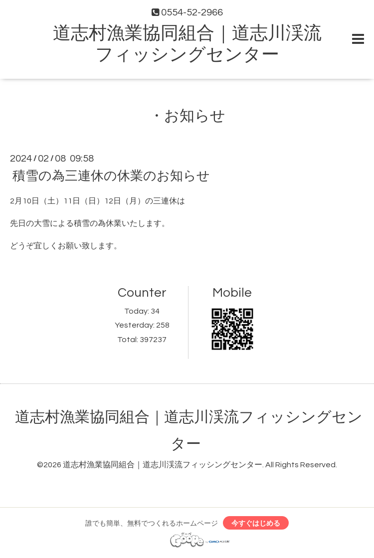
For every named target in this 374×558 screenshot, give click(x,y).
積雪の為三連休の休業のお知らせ (111, 176)
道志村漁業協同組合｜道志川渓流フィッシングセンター (162, 465)
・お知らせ (187, 116)
